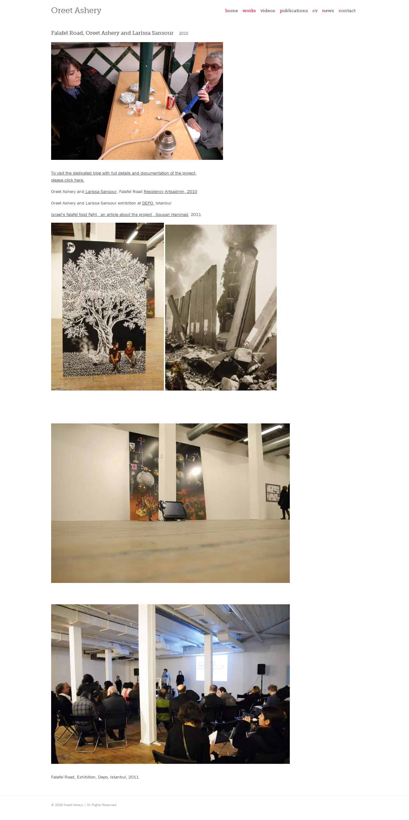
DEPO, (148, 203)
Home (231, 10)
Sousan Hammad (172, 214)
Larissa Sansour (100, 191)
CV (315, 10)
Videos (267, 10)
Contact (347, 10)
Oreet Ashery (76, 10)
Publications (294, 10)
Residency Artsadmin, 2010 (170, 191)
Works (249, 10)
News (328, 10)
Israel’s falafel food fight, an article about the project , (103, 214)
